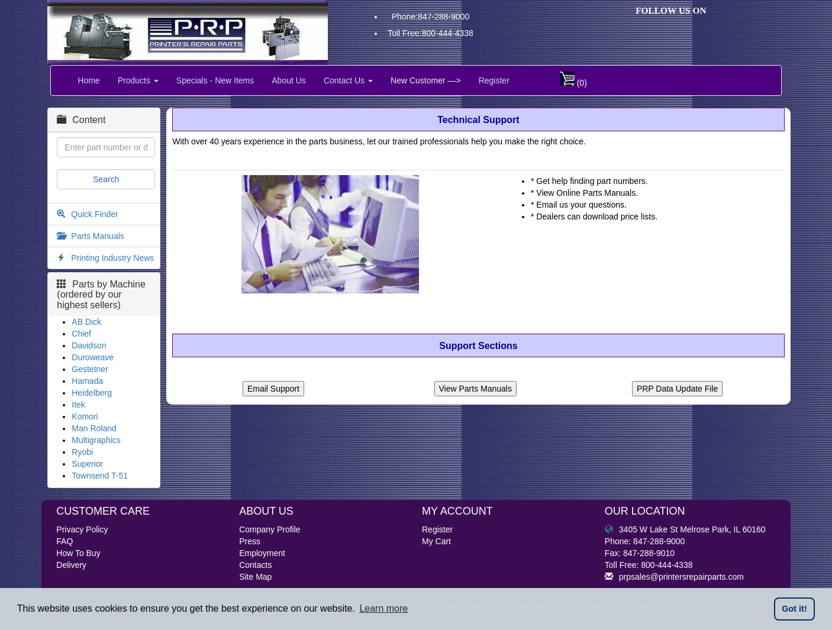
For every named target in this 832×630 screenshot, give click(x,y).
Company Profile (270, 529)
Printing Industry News (112, 258)
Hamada (87, 381)
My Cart (436, 541)
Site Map (255, 576)
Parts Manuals (97, 236)
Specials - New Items (215, 80)
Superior (87, 464)
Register (494, 80)
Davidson (89, 345)
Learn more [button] (383, 608)
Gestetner (90, 369)
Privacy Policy (82, 529)
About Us (289, 80)
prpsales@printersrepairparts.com (674, 576)
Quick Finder (94, 214)
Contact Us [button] (348, 80)
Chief (81, 333)
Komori (85, 416)
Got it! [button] (794, 608)
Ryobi (82, 452)
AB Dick (86, 322)
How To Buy (78, 553)
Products (138, 80)
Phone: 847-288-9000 (645, 541)
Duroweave (93, 357)
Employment (262, 553)
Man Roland (94, 428)
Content (81, 120)
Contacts (255, 565)
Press (249, 541)
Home (88, 80)
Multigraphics (96, 440)
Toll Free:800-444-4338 (430, 33)
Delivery (71, 565)
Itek (78, 404)
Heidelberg (92, 393)
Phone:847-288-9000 (431, 16)
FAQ (64, 541)
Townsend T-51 (100, 475)
